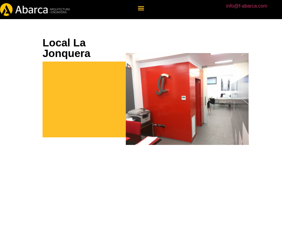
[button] (141, 8)
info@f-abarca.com (246, 5)
